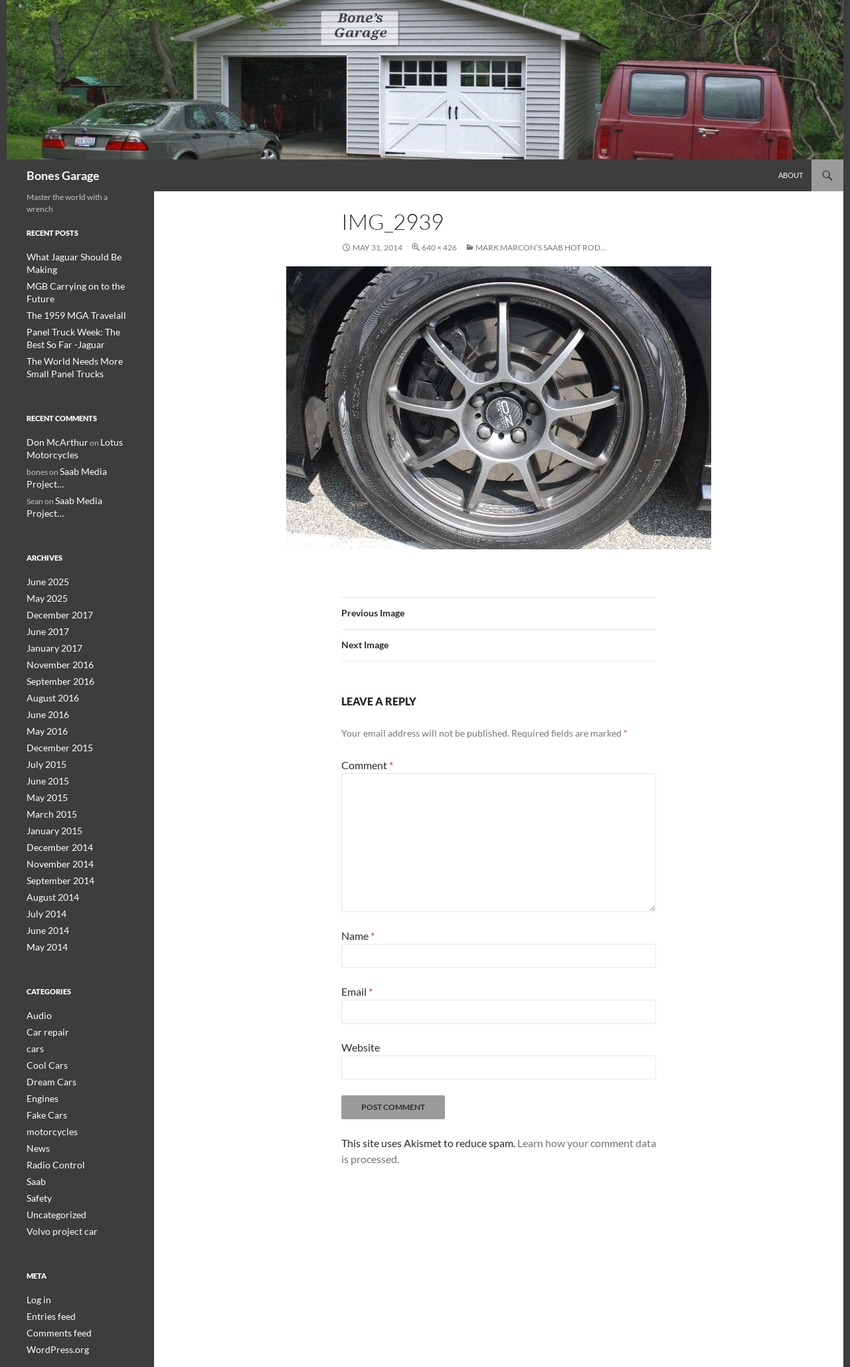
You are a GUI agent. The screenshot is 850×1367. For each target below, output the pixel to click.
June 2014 (45, 859)
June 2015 (45, 715)
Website (360, 1047)
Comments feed (54, 1249)
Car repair (44, 958)
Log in (37, 1217)
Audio (37, 942)
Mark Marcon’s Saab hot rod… (540, 247)
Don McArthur (52, 412)
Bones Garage (63, 175)
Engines (40, 1022)
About (790, 175)
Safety (37, 1118)
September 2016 (55, 619)
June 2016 (45, 651)
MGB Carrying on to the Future (80, 273)
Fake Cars (43, 1038)
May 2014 (44, 874)
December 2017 (55, 556)
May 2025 (44, 540)
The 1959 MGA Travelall (68, 289)
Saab (35, 1102)
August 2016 (49, 635)
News (36, 1070)
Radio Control (51, 1086)
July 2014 (43, 843)
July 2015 (43, 699)
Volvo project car (56, 1149)
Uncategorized (52, 1134)
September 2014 (55, 811)
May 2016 (44, 667)
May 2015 (44, 731)
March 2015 (48, 747)
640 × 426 (439, 247)
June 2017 (45, 572)
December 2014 (55, 779)
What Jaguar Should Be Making (80, 257)
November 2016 (55, 603)
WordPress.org (53, 1265)
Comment (367, 765)
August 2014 (49, 827)
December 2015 (55, 683)
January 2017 (50, 587)
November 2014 (55, 795)
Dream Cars (47, 1006)
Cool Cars (43, 990)
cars (34, 974)
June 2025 (45, 524)
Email (357, 991)
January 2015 (50, 763)
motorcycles (48, 1054)
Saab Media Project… (96, 440)
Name (358, 935)
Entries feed (47, 1233)
